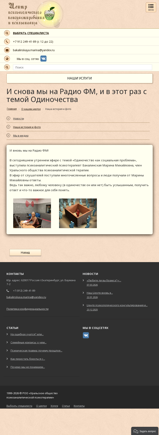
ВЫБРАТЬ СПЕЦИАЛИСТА (31, 33)
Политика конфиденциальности (27, 308)
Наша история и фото (27, 127)
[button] (144, 431)
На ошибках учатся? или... (27, 334)
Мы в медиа (20, 135)
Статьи (66, 405)
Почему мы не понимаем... (28, 366)
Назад (24, 252)
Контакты (79, 405)
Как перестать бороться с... (28, 358)
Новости (18, 118)
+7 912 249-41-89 (24, 41)
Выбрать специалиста (19, 405)
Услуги (54, 405)
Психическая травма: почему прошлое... (36, 350)
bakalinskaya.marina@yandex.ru (34, 50)
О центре (41, 405)
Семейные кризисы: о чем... (29, 342)
